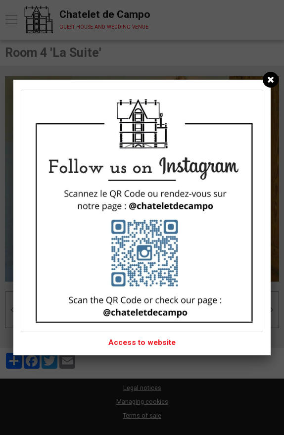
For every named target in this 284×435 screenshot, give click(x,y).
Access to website (142, 342)
